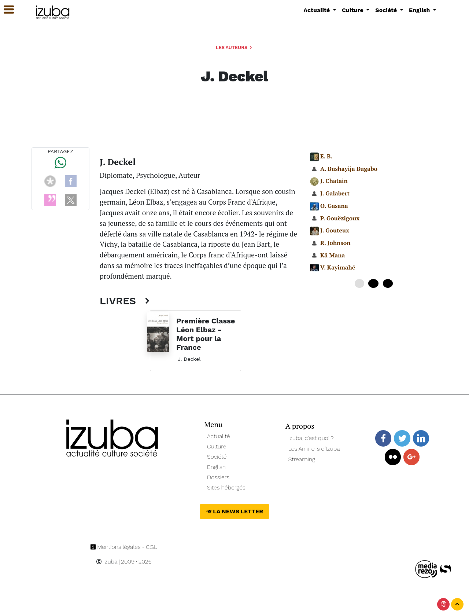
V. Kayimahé (337, 267)
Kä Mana (332, 255)
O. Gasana (334, 206)
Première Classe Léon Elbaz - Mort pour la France (205, 334)
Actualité (218, 436)
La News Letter (234, 511)
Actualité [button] (317, 10)
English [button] (420, 10)
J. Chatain (334, 181)
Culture (216, 446)
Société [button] (387, 10)
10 (373, 283)
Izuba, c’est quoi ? (311, 437)
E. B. (326, 156)
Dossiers (218, 477)
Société (216, 456)
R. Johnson (335, 243)
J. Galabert (335, 193)
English (216, 466)
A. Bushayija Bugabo (348, 169)
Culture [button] (353, 10)
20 (387, 283)
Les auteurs (234, 47)
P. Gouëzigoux (339, 218)
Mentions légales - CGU (124, 546)
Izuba (106, 561)
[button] (5, 10)
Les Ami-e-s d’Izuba (314, 448)
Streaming (301, 459)
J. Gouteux (334, 230)
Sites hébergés (226, 487)
